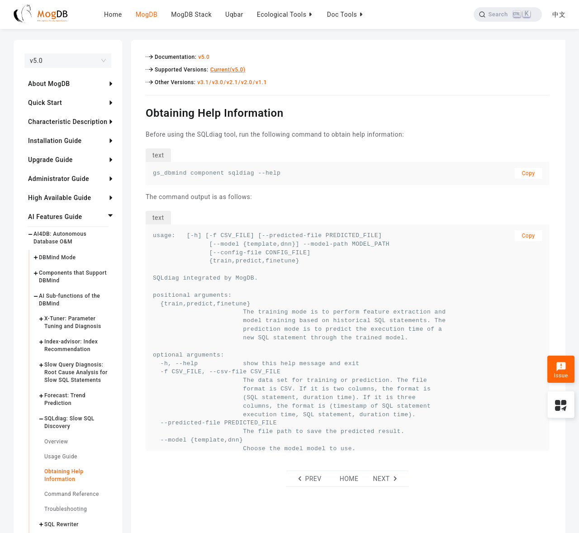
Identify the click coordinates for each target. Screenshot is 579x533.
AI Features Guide (55, 216)
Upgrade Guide (50, 159)
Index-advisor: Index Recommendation (71, 345)
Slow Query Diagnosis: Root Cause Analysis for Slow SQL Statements (76, 372)
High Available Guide (59, 197)
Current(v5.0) (228, 70)
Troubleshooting (65, 509)
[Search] (508, 14)
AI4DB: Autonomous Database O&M (59, 238)
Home (113, 14)
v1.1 (261, 82)
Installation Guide (55, 140)
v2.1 (232, 82)
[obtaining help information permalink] (138, 111)
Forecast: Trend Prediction (64, 399)
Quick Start (45, 102)
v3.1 (203, 82)
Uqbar (234, 14)
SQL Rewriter (61, 524)
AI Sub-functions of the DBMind (69, 300)
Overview (56, 441)
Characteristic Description (67, 121)
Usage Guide (60, 456)
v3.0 (217, 82)
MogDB (146, 14)
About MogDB (49, 83)
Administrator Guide (58, 178)
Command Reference (71, 494)
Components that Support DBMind (73, 277)
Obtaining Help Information (63, 475)
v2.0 (246, 82)
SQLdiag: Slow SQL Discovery (69, 422)
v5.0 (203, 57)
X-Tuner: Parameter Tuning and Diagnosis (72, 322)
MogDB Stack (191, 14)
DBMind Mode (57, 257)
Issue (561, 370)
